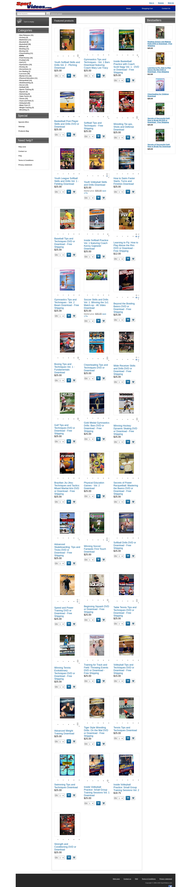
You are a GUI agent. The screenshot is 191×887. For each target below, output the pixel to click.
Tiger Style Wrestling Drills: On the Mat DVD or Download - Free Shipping (96, 731)
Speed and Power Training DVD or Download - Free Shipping (63, 611)
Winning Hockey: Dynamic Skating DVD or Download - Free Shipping (125, 429)
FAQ (20, 156)
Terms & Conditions (26, 160)
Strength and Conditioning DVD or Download (65, 847)
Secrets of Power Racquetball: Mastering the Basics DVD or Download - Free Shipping (126, 488)
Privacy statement (25, 165)
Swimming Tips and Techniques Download (66, 786)
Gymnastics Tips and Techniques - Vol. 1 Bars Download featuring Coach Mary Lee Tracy (97, 63)
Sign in (151, 3)
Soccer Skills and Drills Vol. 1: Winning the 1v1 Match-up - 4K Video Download (96, 303)
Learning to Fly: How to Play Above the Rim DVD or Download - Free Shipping (126, 246)
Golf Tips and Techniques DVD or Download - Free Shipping (64, 429)
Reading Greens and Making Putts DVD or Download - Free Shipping (160, 44)
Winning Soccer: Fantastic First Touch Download (95, 549)
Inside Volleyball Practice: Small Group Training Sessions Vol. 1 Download (96, 791)
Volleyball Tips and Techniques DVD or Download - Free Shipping (124, 668)
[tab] (64, 21)
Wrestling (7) (24, 110)
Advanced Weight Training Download (64, 732)
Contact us (23, 151)
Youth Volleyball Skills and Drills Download (95, 183)
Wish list (171, 3)
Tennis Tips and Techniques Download (125, 729)
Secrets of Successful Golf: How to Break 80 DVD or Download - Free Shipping (159, 120)
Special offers (24, 122)
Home (128, 8)
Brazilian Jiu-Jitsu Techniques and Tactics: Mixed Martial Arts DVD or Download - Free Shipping (67, 488)
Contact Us (166, 8)
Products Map (24, 131)
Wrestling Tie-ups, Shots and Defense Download (124, 127)
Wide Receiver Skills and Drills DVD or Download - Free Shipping (124, 369)
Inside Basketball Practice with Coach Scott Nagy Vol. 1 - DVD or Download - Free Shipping (126, 67)
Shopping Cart (147, 8)
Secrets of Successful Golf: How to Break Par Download (159, 145)
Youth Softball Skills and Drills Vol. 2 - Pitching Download (67, 65)
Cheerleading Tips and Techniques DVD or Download (96, 368)
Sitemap (22, 127)
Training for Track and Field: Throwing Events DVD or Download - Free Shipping (96, 668)
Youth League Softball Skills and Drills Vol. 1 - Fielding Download (66, 181)
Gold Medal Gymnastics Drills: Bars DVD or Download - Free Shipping (96, 426)
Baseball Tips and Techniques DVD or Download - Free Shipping (64, 242)
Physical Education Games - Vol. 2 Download (94, 485)
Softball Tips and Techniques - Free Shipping (93, 126)
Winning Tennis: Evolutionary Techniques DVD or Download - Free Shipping (64, 673)
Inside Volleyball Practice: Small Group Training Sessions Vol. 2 (126, 787)
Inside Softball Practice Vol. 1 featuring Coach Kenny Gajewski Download (96, 244)
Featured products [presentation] (64, 20)
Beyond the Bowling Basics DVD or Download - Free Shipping (124, 307)
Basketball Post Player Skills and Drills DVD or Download (66, 124)
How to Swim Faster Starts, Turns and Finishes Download (124, 181)
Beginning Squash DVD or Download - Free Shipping (96, 609)
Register (161, 3)
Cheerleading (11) (26, 53)
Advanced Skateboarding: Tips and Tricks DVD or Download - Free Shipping (67, 550)
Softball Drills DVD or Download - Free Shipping (125, 545)
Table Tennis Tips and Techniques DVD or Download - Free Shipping (125, 611)
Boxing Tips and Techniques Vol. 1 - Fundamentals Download (64, 368)
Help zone (22, 147)
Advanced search (56, 13)
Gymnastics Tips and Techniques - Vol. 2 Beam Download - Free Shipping (66, 303)
